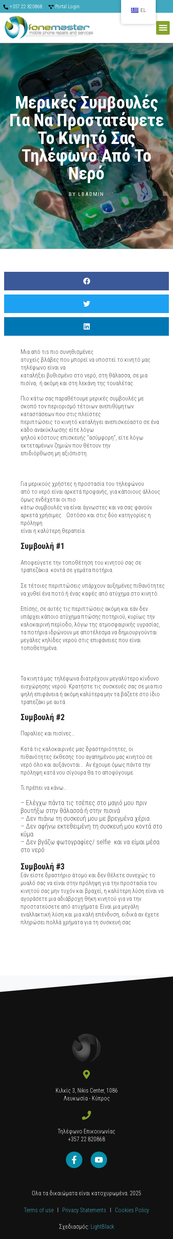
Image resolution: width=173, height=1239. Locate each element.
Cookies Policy (132, 1210)
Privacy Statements (85, 1210)
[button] (163, 28)
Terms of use (39, 1210)
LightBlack (101, 1226)
